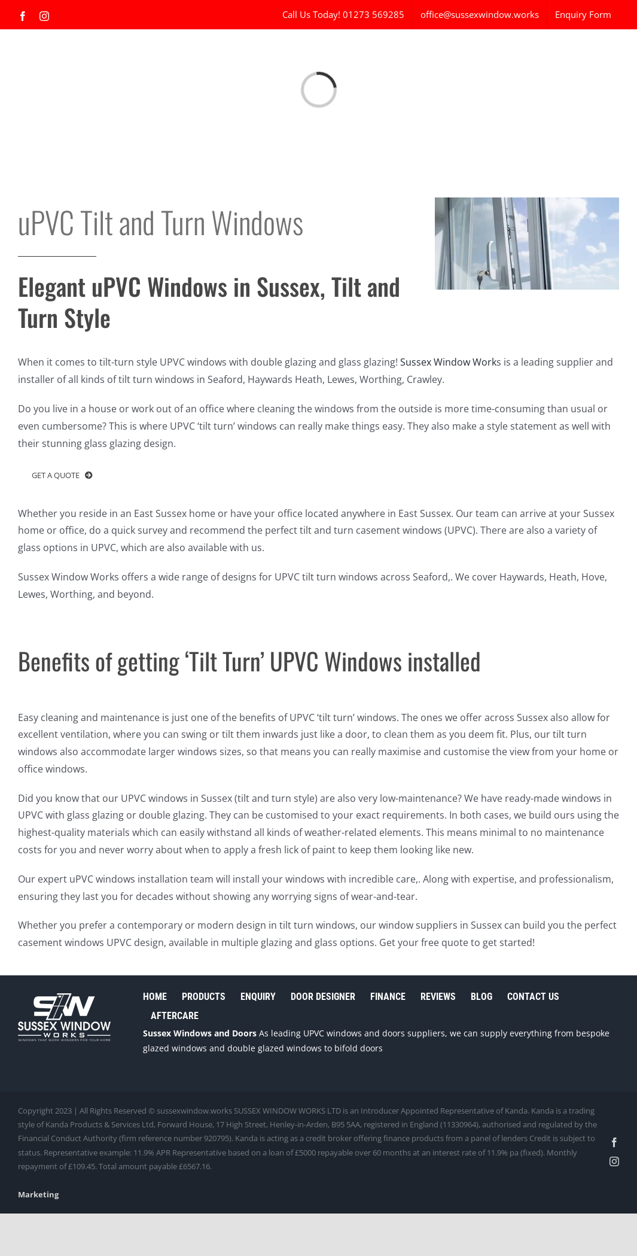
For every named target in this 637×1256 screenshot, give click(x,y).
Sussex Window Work (448, 362)
